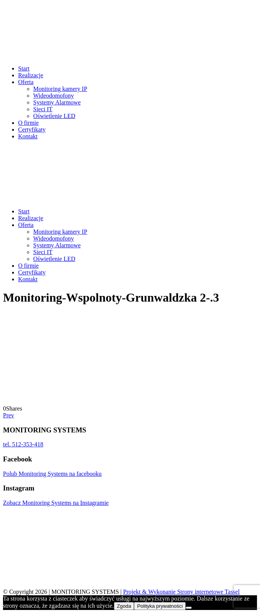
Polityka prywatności (160, 606)
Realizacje (30, 75)
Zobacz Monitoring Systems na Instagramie (56, 503)
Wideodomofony (53, 95)
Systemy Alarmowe (57, 102)
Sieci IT (42, 109)
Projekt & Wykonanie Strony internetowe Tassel (181, 591)
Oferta (26, 82)
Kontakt (28, 136)
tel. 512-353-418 (23, 444)
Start (23, 68)
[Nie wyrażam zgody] (189, 608)
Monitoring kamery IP (60, 89)
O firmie (28, 123)
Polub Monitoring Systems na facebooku (52, 473)
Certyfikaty (32, 129)
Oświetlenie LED (54, 116)
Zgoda (124, 606)
